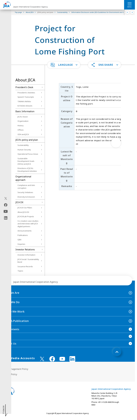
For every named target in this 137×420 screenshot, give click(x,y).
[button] (63, 65)
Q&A (19, 239)
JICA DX (19, 202)
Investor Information (26, 255)
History (21, 125)
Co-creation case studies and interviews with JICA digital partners (28, 224)
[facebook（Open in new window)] (6, 205)
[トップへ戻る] (117, 352)
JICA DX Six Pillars (25, 207)
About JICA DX (23, 212)
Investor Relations (25, 249)
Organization (23, 121)
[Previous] (127, 12)
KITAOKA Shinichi (25, 106)
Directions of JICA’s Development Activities (27, 169)
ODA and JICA (23, 134)
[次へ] (116, 143)
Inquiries (21, 244)
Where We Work (14, 311)
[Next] (132, 12)
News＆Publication (16, 321)
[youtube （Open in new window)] (62, 359)
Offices (21, 130)
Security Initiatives (25, 192)
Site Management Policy (15, 369)
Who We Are (11, 293)
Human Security (24, 149)
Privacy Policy (10, 374)
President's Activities (26, 92)
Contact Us (9, 343)
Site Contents (11, 329)
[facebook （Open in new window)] (52, 359)
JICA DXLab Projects (26, 216)
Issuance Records (25, 266)
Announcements (25, 230)
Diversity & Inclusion (26, 197)
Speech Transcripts (26, 97)
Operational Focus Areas (28, 154)
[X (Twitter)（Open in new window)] (6, 198)
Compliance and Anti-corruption (26, 186)
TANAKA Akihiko (24, 101)
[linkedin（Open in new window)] (6, 218)
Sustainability (23, 145)
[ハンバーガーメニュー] (129, 3)
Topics (20, 271)
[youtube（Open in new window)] (6, 211)
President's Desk (24, 87)
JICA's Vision (23, 116)
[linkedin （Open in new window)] (72, 359)
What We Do (11, 302)
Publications (23, 235)
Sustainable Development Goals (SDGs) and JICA (26, 161)
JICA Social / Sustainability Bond (28, 260)
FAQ (5, 336)
